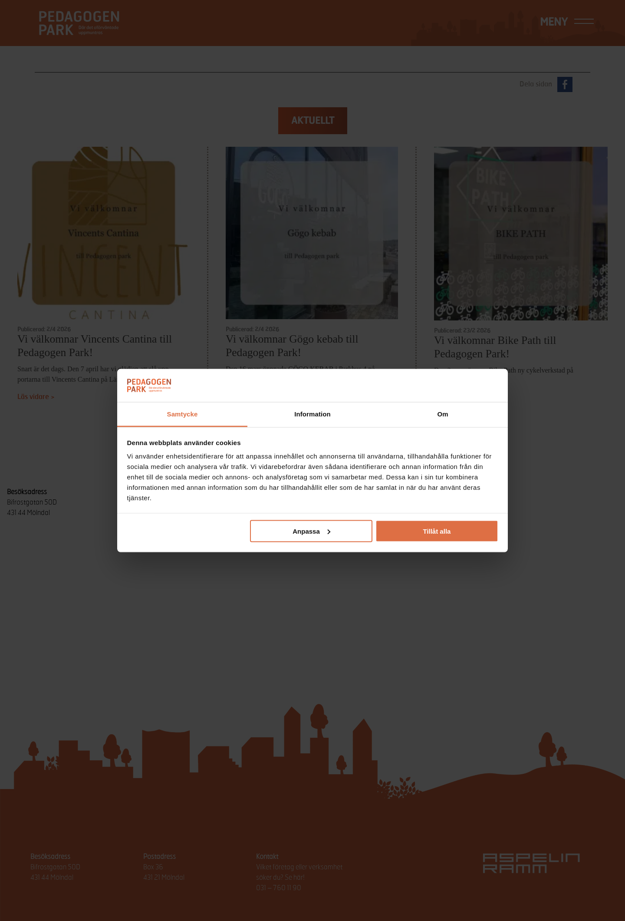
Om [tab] (442, 414)
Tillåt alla (437, 531)
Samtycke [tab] (182, 414)
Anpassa (311, 531)
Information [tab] (312, 414)
